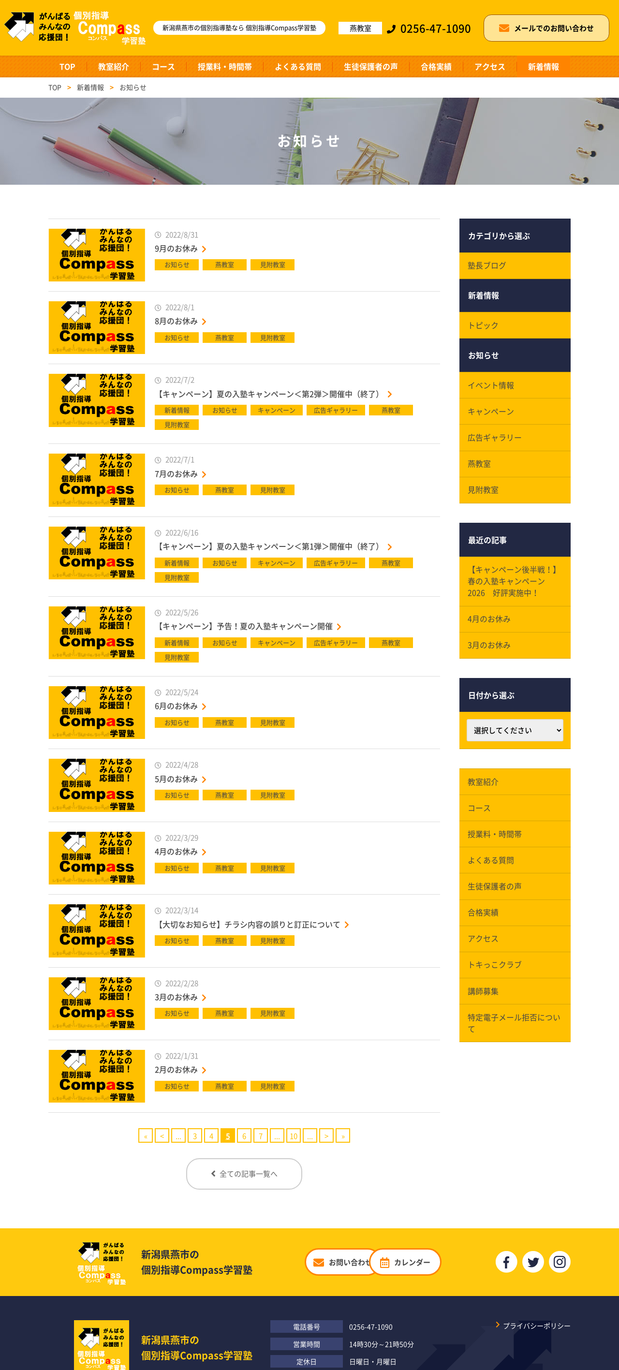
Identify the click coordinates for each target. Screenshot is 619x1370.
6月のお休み (176, 705)
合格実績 (436, 66)
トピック (483, 327)
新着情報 (543, 66)
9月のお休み (176, 248)
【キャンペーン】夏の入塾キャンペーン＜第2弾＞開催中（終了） (269, 393)
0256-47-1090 (371, 1324)
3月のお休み (176, 996)
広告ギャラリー (495, 441)
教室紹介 (113, 66)
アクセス (489, 66)
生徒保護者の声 (371, 66)
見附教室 (483, 494)
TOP (67, 66)
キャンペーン (491, 414)
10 (293, 1136)
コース (163, 66)
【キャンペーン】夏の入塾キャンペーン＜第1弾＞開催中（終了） (269, 546)
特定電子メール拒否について (514, 1033)
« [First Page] (145, 1136)
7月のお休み (176, 473)
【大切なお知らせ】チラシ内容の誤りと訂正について (247, 924)
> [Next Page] (326, 1136)
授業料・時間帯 (225, 66)
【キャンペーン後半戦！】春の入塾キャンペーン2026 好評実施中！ (514, 586)
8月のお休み (176, 320)
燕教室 (479, 467)
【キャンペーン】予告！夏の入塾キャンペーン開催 (244, 626)
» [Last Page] (343, 1136)
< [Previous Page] (162, 1136)
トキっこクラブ (495, 974)
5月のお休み (176, 778)
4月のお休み (176, 851)
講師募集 (483, 1000)
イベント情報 (491, 388)
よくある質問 (298, 66)
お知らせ (483, 357)
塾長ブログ (487, 266)
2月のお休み (176, 1069)
